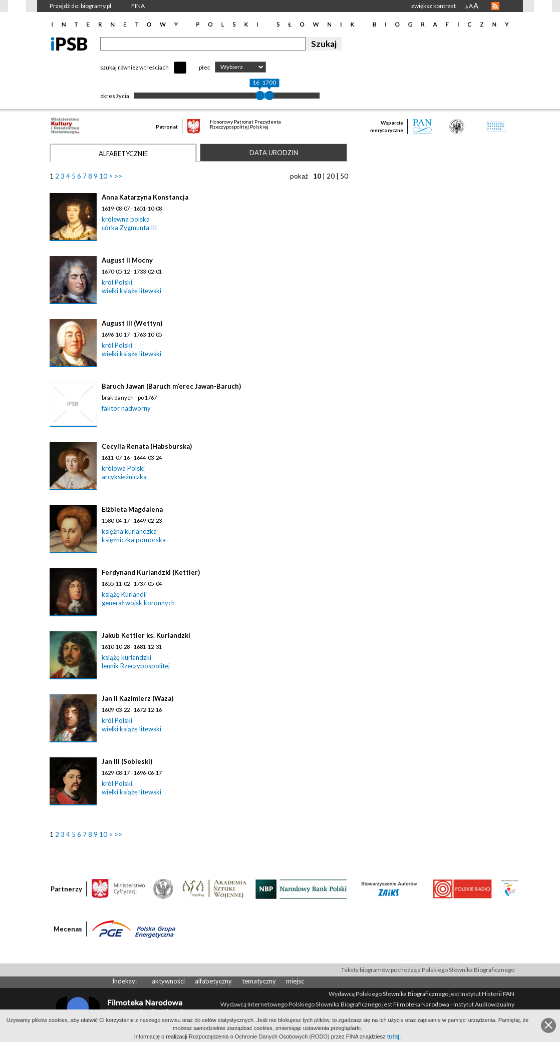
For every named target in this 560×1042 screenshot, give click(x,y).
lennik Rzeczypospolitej (136, 666)
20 (331, 176)
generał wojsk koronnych (138, 603)
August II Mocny (127, 260)
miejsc (295, 981)
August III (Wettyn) (132, 323)
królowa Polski (123, 468)
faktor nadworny (126, 408)
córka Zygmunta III (129, 228)
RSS (495, 6)
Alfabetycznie (123, 154)
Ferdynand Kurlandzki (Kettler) (151, 572)
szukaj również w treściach (134, 67)
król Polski (117, 282)
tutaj (393, 1036)
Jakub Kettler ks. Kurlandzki (146, 635)
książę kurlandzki (126, 657)
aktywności (168, 981)
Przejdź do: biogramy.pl (80, 6)
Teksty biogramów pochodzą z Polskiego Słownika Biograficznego (427, 969)
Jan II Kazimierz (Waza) (137, 698)
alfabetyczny (213, 981)
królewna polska (126, 219)
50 (344, 176)
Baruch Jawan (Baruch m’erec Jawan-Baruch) (171, 386)
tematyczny (259, 981)
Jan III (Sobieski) (127, 761)
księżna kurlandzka (129, 531)
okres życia (114, 96)
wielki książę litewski (131, 291)
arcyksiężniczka (124, 477)
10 (103, 176)
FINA (138, 6)
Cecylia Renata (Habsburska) (147, 446)
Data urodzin (273, 153)
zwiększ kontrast (433, 6)
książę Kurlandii (124, 594)
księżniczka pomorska (134, 540)
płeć (204, 67)
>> (118, 176)
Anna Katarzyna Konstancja (145, 197)
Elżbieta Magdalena (132, 509)
